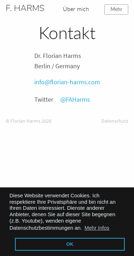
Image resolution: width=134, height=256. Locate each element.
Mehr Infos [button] (96, 228)
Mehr (116, 9)
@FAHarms (75, 99)
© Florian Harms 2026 (28, 121)
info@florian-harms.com (67, 82)
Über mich (76, 8)
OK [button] (70, 244)
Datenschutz (114, 121)
